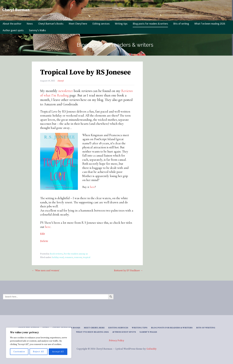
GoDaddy (151, 348)
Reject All (38, 351)
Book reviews (56, 254)
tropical (86, 257)
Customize (19, 351)
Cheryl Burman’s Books (50, 23)
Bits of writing (181, 23)
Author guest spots (13, 30)
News (30, 23)
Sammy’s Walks (37, 30)
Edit (42, 234)
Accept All (58, 351)
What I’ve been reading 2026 (209, 23)
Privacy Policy (116, 340)
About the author (12, 23)
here (92, 187)
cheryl (61, 81)
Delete (44, 241)
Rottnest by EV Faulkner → (128, 270)
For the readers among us (76, 254)
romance (69, 257)
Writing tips (121, 23)
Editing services (101, 23)
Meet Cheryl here (78, 23)
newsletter (65, 91)
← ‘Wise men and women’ (45, 270)
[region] (38, 343)
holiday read (58, 257)
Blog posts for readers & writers (150, 23)
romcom (78, 257)
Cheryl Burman (16, 9)
